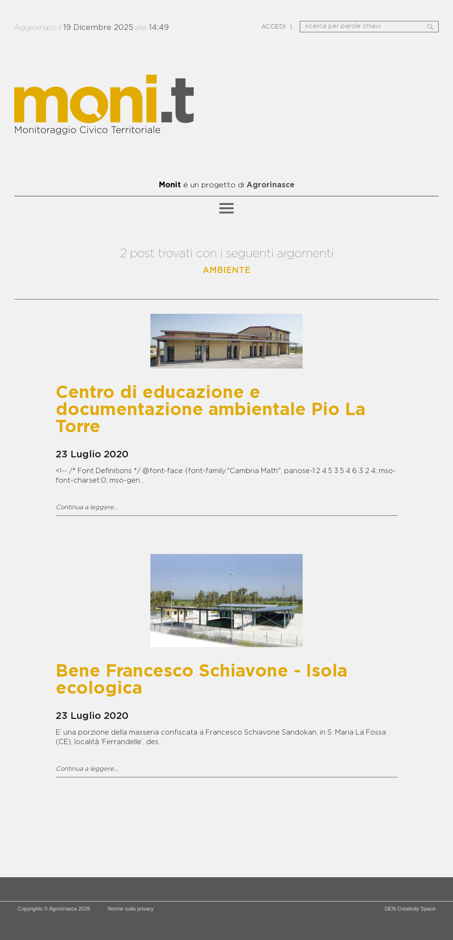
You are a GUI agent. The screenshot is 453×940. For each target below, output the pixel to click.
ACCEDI (273, 27)
